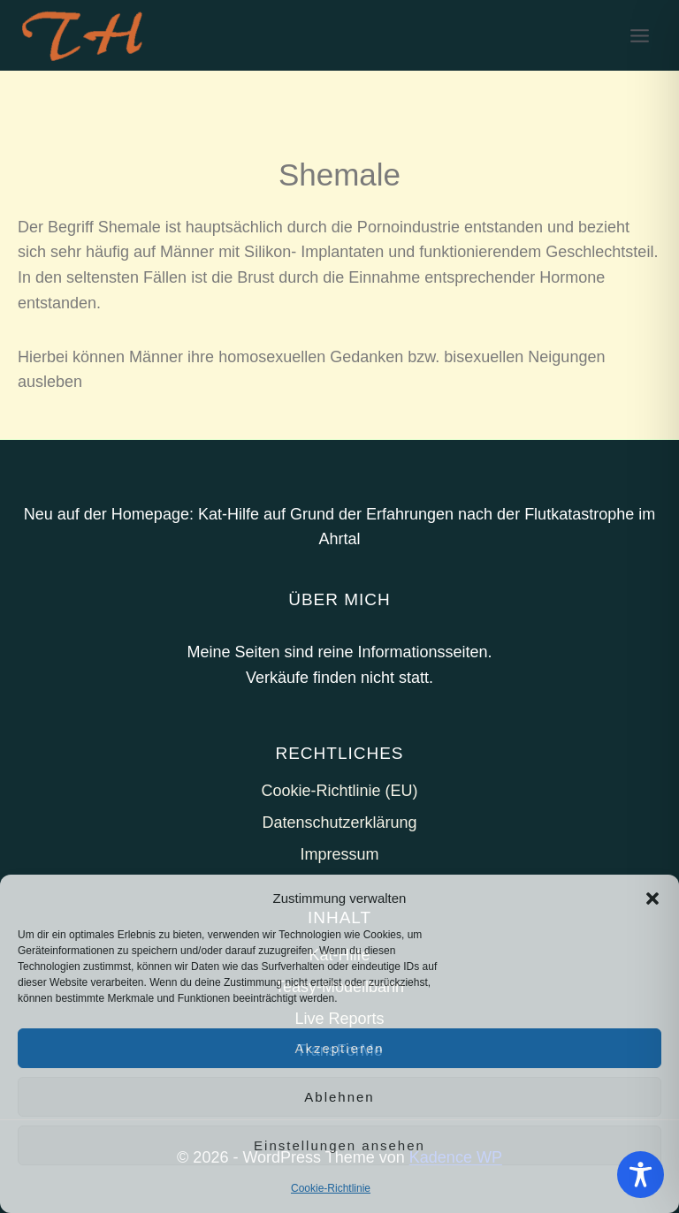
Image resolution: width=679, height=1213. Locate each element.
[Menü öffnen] (639, 35)
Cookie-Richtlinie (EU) (339, 791)
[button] (652, 898)
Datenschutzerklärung (339, 822)
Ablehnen (339, 1096)
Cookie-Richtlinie (330, 1188)
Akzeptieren (339, 1048)
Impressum (339, 854)
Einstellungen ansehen (339, 1145)
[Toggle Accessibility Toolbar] (640, 1174)
